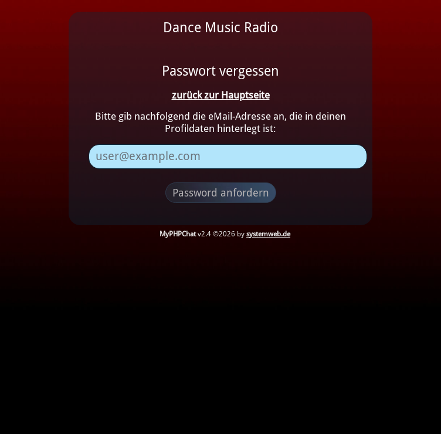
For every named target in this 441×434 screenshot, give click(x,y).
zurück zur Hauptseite (221, 95)
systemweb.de (268, 234)
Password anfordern (220, 193)
